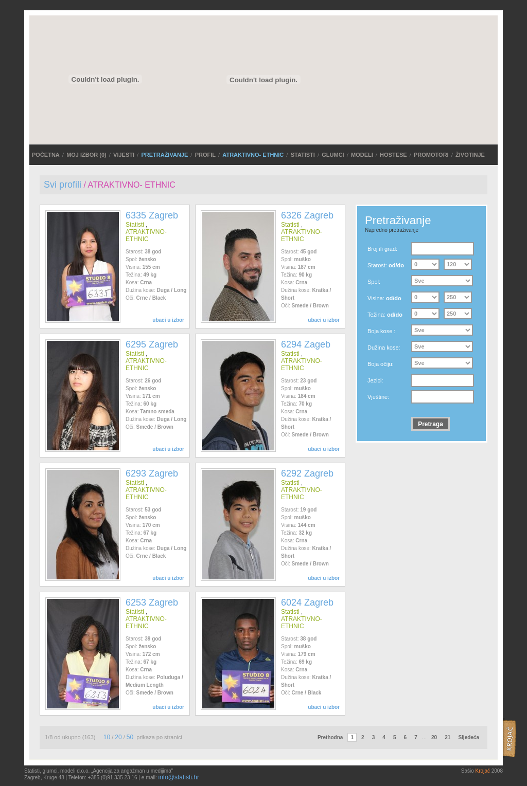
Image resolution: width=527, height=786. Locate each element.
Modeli (362, 155)
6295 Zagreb (152, 344)
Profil (205, 155)
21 (447, 737)
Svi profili (62, 184)
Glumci (333, 155)
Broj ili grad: (382, 249)
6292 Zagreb (307, 473)
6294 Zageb (305, 344)
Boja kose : (381, 331)
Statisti (303, 155)
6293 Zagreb (152, 473)
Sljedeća (468, 737)
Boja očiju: (380, 364)
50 (130, 737)
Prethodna (330, 737)
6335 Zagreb (152, 215)
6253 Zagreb (152, 602)
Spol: (373, 282)
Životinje (470, 155)
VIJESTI (123, 155)
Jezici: (375, 380)
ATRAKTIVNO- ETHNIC (253, 155)
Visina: (384, 298)
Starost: (385, 265)
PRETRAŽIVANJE (164, 155)
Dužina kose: (383, 347)
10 (106, 737)
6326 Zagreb (307, 215)
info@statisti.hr (178, 777)
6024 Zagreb (307, 602)
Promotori (431, 155)
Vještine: (378, 397)
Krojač (483, 771)
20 (118, 737)
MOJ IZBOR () (86, 155)
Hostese (393, 155)
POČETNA (46, 155)
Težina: (384, 315)
